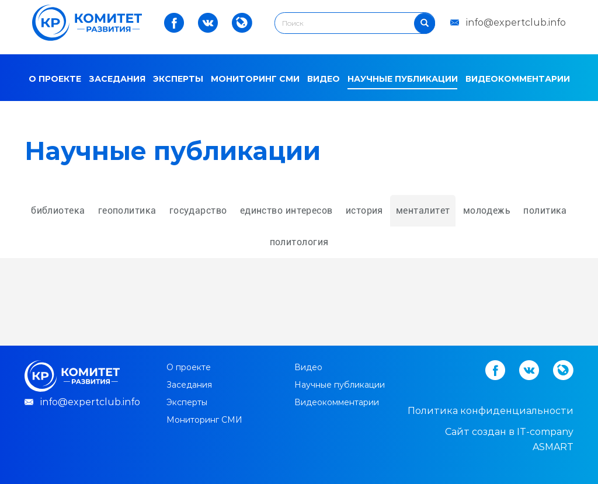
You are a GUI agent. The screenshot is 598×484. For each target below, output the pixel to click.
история (364, 210)
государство (198, 210)
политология (299, 242)
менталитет (423, 210)
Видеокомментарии (517, 79)
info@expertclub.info (516, 22)
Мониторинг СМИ (255, 79)
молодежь (487, 210)
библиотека (58, 210)
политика (545, 210)
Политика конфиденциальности (490, 410)
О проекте (55, 79)
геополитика (127, 210)
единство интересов (286, 210)
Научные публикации (402, 79)
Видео (323, 79)
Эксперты (178, 79)
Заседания (117, 79)
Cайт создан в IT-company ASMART (509, 439)
